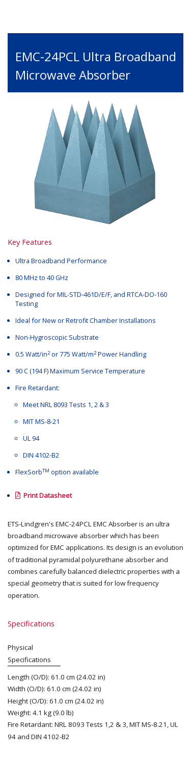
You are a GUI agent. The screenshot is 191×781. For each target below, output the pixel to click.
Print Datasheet (43, 495)
